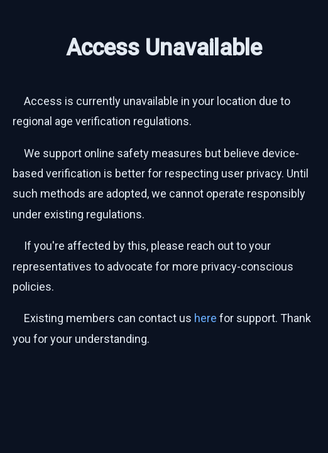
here (205, 318)
